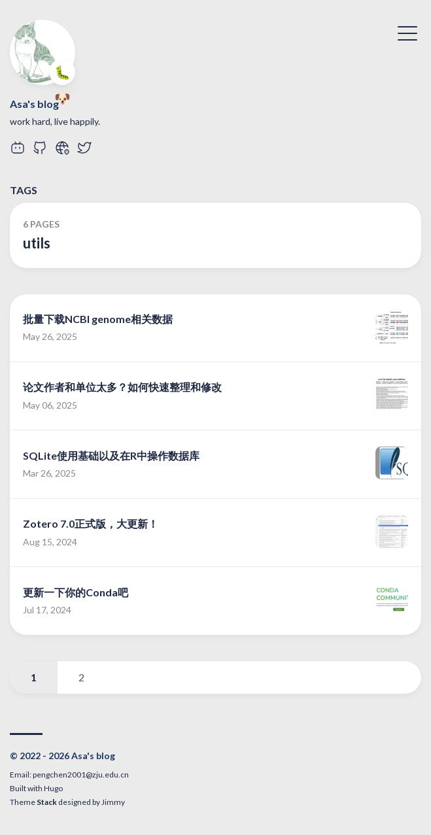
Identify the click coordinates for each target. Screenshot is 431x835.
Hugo (53, 788)
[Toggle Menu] (407, 32)
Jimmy (113, 802)
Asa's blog (34, 103)
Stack (47, 802)
